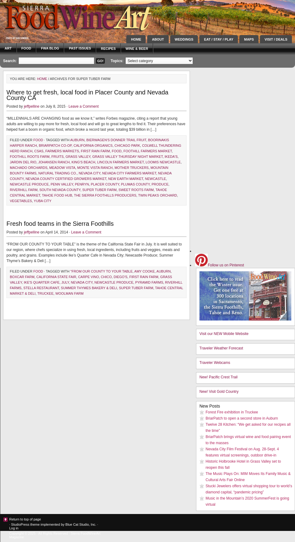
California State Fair (56, 277)
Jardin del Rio (23, 162)
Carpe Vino (88, 277)
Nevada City (89, 173)
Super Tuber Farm (99, 190)
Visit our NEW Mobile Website (224, 334)
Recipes (108, 48)
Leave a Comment (84, 106)
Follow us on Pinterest (219, 265)
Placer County (105, 184)
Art (8, 48)
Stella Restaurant (41, 288)
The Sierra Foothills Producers (105, 195)
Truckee (45, 293)
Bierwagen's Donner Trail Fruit (116, 140)
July (65, 282)
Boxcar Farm (22, 277)
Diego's (121, 277)
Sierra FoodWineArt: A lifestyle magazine (55, 17)
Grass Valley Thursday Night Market (127, 156)
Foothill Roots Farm (29, 156)
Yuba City (42, 201)
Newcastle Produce (29, 184)
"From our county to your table (101, 271)
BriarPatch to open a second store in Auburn (242, 418)
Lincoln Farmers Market (120, 162)
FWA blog (50, 48)
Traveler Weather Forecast (221, 348)
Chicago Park (127, 145)
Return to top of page (25, 519)
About (158, 39)
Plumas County (135, 184)
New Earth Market (125, 179)
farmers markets (62, 151)
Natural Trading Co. (57, 173)
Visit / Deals (276, 39)
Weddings (184, 39)
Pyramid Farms (149, 282)
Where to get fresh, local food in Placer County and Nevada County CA (87, 95)
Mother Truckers (132, 167)
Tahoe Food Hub (57, 195)
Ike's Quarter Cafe (41, 282)
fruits (57, 156)
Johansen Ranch (54, 162)
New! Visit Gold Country (218, 391)
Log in (13, 528)
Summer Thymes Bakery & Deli (89, 288)
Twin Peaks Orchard (157, 195)
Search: (10, 61)
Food (26, 48)
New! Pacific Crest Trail (218, 377)
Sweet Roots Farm (136, 190)
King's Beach (83, 162)
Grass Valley (77, 156)
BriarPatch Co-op (55, 145)
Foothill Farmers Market (148, 151)
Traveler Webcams (214, 363)
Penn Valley (62, 184)
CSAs (38, 151)
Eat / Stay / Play (218, 39)
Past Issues (80, 48)
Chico (106, 277)
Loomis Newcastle (163, 162)
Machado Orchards (28, 167)
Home (136, 39)
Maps (249, 39)
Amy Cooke (144, 271)
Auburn (77, 140)
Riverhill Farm (23, 190)
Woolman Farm (69, 293)
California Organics (92, 145)
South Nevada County (59, 190)
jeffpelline (31, 106)
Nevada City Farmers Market (129, 173)
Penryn (82, 184)
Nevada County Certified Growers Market (66, 179)
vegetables (21, 201)
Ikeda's (171, 156)
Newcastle (155, 179)
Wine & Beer (137, 48)
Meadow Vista (62, 167)
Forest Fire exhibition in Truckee (232, 412)
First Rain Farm (95, 151)
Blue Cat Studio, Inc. (80, 524)
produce (159, 184)
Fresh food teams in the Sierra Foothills (60, 223)
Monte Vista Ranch (94, 167)
